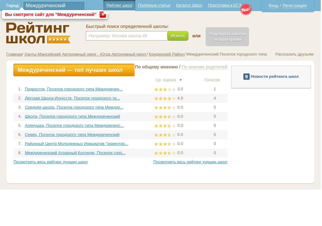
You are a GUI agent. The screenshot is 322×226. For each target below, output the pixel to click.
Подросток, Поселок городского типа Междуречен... (74, 89)
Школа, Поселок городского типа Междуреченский (72, 116)
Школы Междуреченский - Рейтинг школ (38, 33)
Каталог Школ (189, 5)
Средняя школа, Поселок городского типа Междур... (74, 107)
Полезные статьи (154, 5)
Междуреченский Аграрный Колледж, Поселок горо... (75, 152)
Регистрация (295, 5)
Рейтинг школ (119, 5)
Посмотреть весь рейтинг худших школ (190, 161)
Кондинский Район (166, 54)
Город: (13, 5)
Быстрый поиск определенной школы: (127, 26)
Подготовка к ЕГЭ (224, 5)
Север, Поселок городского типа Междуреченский (72, 134)
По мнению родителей (204, 66)
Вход (273, 5)
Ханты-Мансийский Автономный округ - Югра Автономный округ (85, 54)
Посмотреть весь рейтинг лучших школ (51, 161)
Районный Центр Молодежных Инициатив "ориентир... (76, 143)
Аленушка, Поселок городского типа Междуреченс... (74, 125)
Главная (14, 54)
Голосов (214, 80)
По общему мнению (156, 66)
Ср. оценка (168, 80)
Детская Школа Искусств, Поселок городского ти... (72, 98)
